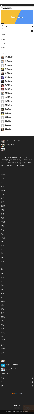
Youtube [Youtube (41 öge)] (23, 167)
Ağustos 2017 (3, 316)
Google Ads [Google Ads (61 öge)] (8, 157)
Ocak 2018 (2, 309)
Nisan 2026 (2, 177)
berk (5, 124)
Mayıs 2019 (2, 288)
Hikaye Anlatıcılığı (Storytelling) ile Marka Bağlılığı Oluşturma (14, 140)
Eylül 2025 (2, 186)
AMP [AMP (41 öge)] (2, 155)
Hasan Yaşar (7, 92)
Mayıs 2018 (2, 304)
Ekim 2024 (2, 201)
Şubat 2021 (2, 260)
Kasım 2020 (2, 264)
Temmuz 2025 (3, 189)
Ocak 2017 (2, 325)
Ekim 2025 (2, 185)
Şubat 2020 (2, 276)
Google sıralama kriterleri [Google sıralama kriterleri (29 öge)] (23, 162)
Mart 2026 (2, 178)
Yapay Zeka (3, 50)
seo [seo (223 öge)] (18, 165)
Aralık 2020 (2, 262)
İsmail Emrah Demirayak (4, 26)
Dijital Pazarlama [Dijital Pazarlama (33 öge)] (11, 155)
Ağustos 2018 (3, 300)
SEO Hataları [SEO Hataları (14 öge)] (24, 165)
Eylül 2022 (2, 234)
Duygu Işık (6, 60)
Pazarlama (2, 23)
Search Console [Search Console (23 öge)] (9, 165)
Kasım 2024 (2, 199)
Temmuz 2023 (3, 221)
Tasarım (2, 44)
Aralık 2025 (2, 182)
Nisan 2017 (2, 321)
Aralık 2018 (2, 294)
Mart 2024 (2, 210)
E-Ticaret (2, 36)
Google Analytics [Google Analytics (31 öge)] (15, 159)
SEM (2, 40)
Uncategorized (3, 46)
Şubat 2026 (2, 179)
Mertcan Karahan (7, 128)
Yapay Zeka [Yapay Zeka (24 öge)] (16, 167)
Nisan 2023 (2, 225)
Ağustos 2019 (3, 284)
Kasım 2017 (2, 312)
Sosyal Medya (3, 43)
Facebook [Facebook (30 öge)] (25, 155)
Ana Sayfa (2, 7)
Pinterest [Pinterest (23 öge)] (2, 165)
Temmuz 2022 (3, 237)
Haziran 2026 (3, 174)
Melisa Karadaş (7, 88)
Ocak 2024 (2, 213)
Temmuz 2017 (3, 317)
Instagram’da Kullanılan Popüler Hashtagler (12, 364)
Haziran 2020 (3, 270)
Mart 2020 (2, 274)
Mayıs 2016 (2, 336)
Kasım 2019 (2, 280)
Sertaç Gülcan (7, 112)
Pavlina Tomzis (7, 84)
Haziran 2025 (3, 190)
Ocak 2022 (2, 245)
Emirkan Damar (7, 76)
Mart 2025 (2, 194)
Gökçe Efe (6, 116)
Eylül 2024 (2, 202)
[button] (1, 5)
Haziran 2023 (3, 222)
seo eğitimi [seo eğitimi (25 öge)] (21, 165)
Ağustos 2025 (3, 187)
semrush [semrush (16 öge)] (15, 165)
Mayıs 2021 (2, 256)
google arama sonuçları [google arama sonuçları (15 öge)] (29, 159)
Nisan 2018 (2, 305)
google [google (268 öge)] (3, 157)
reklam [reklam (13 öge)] (5, 165)
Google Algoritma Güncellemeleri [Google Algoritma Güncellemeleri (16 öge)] (22, 157)
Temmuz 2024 (3, 205)
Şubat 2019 (2, 292)
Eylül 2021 (2, 250)
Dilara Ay (6, 68)
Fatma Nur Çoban (7, 100)
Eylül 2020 (2, 266)
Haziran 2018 (3, 302)
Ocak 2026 (2, 181)
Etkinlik (2, 38)
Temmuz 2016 (3, 333)
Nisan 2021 (2, 257)
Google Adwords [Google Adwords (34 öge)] (14, 157)
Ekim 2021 (2, 249)
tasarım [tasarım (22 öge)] (8, 167)
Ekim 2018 (2, 297)
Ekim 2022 (2, 233)
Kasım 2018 (2, 296)
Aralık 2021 (2, 246)
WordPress (3, 48)
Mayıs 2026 (2, 175)
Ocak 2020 (2, 277)
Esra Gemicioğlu (7, 96)
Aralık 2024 (2, 198)
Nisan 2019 (2, 289)
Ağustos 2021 (3, 252)
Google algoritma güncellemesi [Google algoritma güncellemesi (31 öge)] (6, 159)
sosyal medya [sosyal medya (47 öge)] (4, 167)
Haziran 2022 (3, 238)
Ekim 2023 (2, 217)
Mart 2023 (2, 226)
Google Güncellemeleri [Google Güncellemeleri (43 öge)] (10, 160)
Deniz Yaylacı (7, 72)
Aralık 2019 (2, 278)
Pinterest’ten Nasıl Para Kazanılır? (11, 368)
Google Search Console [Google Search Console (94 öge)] (13, 162)
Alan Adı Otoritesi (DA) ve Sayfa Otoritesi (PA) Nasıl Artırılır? (14, 148)
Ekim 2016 (2, 329)
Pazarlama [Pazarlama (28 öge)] (28, 163)
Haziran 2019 (3, 286)
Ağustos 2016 (3, 332)
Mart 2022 (2, 242)
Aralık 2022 (2, 230)
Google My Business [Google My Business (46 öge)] (24, 160)
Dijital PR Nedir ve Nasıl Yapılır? (10, 144)
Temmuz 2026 (3, 173)
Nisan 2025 (2, 193)
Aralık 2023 (2, 214)
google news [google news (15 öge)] (30, 160)
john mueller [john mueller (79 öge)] (23, 163)
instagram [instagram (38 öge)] (12, 163)
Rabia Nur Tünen (7, 104)
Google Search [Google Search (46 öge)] (4, 162)
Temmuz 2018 (3, 301)
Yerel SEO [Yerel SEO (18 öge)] (19, 167)
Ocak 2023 (2, 229)
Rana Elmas (6, 64)
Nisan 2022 (2, 241)
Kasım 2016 (2, 328)
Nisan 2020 (2, 273)
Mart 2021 (2, 258)
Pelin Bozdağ (7, 108)
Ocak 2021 (2, 261)
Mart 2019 (2, 290)
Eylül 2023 (2, 218)
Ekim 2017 (2, 313)
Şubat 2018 (2, 308)
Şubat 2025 (2, 195)
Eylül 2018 (2, 298)
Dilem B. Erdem (7, 120)
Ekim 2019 (2, 281)
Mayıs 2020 (2, 272)
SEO (2, 42)
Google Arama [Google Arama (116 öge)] (22, 159)
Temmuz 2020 (3, 269)
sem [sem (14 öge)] (12, 165)
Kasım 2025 (2, 183)
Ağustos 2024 (3, 203)
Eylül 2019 (2, 282)
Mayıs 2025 (2, 191)
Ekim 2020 (2, 265)
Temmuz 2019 (3, 285)
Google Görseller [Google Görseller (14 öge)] (3, 160)
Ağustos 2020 (3, 268)
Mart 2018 (2, 306)
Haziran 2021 (3, 254)
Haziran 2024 (3, 206)
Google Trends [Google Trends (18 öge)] (30, 162)
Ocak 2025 (2, 197)
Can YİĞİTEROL (7, 80)
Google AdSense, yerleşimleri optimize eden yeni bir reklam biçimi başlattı (13, 25)
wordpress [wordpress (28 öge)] (12, 167)
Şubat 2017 (2, 324)
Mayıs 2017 (2, 320)
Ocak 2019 (2, 293)
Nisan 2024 (2, 209)
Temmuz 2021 (3, 253)
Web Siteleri (3, 47)
